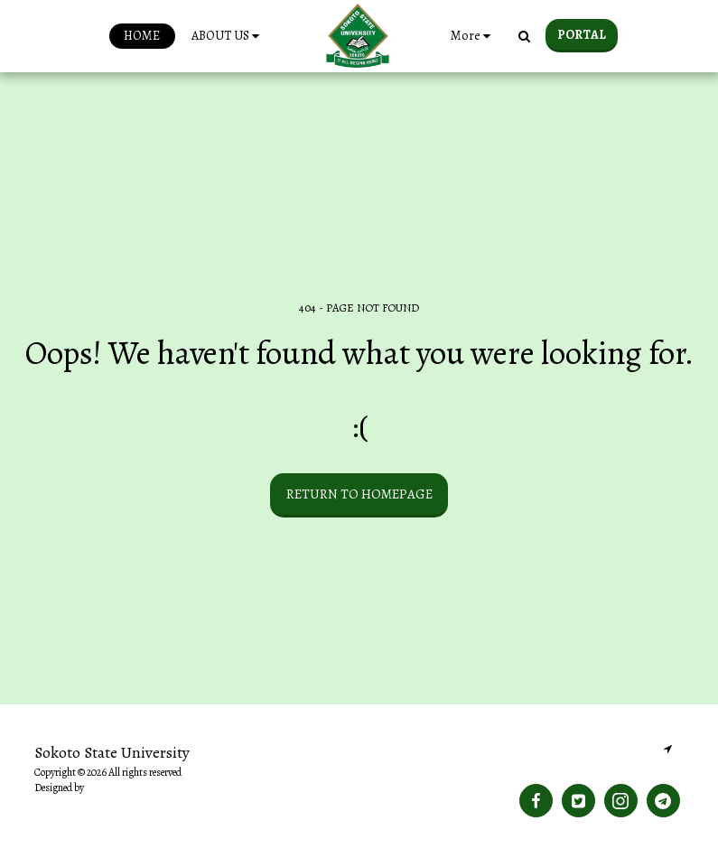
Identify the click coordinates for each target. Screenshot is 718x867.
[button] (228, 36)
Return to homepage (359, 494)
